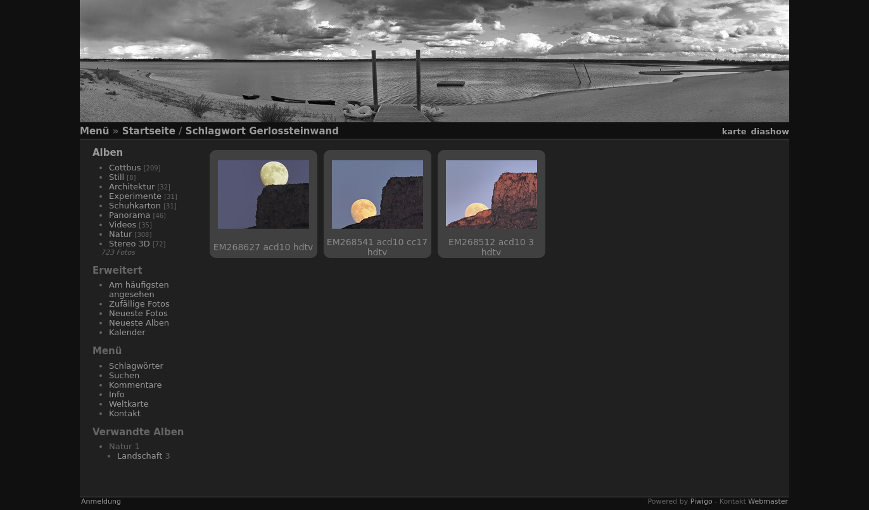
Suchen (124, 375)
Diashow (770, 131)
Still (116, 177)
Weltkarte (129, 404)
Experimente (135, 196)
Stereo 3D (129, 243)
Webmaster (768, 501)
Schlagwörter (136, 366)
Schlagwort (216, 131)
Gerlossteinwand (294, 131)
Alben (107, 152)
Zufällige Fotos (139, 304)
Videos (122, 224)
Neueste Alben (139, 323)
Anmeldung (101, 501)
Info (117, 394)
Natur (120, 234)
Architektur (132, 186)
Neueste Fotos (138, 313)
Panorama (129, 215)
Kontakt (125, 413)
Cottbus (125, 167)
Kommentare (135, 385)
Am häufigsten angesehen (139, 289)
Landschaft (139, 456)
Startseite (148, 131)
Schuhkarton (135, 205)
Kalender (127, 332)
